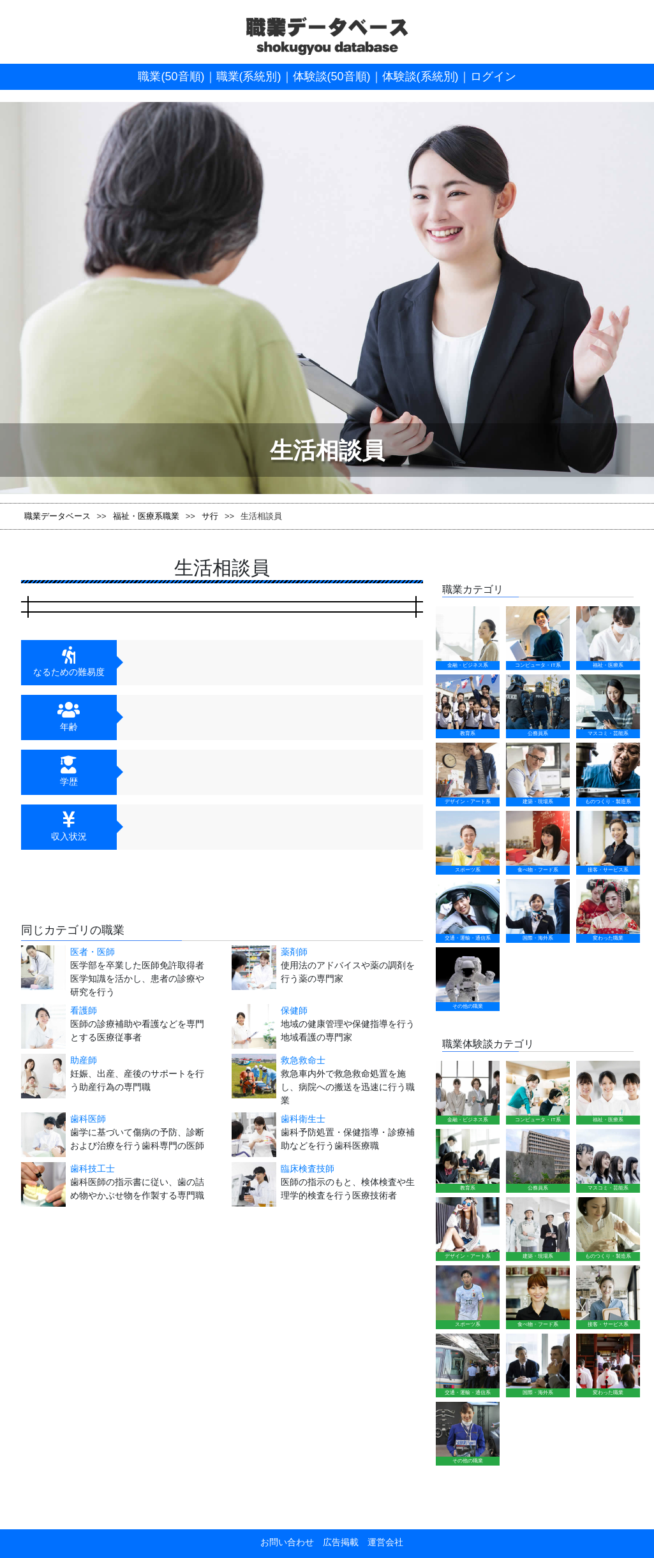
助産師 (83, 1060)
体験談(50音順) (332, 76)
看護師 (83, 1010)
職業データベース (57, 516)
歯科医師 (88, 1119)
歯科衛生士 (303, 1119)
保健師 (294, 1010)
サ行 (210, 516)
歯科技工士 (92, 1168)
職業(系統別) (248, 76)
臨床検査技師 (307, 1168)
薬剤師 (294, 952)
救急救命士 (303, 1060)
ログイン (493, 76)
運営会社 (381, 1542)
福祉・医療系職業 (146, 516)
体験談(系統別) (420, 76)
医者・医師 (92, 952)
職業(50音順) (171, 76)
